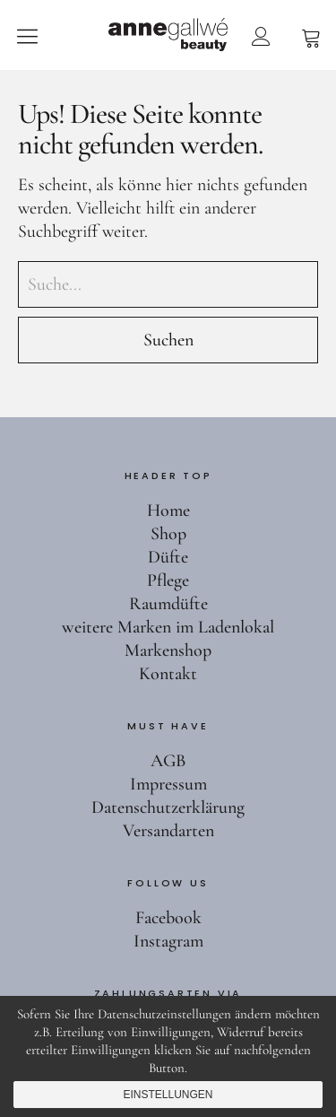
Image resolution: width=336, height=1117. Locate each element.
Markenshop (168, 650)
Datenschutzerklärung (168, 807)
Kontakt (168, 674)
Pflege (168, 580)
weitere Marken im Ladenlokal (168, 627)
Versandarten (168, 831)
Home (168, 510)
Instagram (168, 941)
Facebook (168, 918)
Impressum (168, 784)
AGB (168, 761)
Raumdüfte (168, 604)
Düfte (168, 557)
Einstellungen (167, 1094)
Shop (168, 534)
